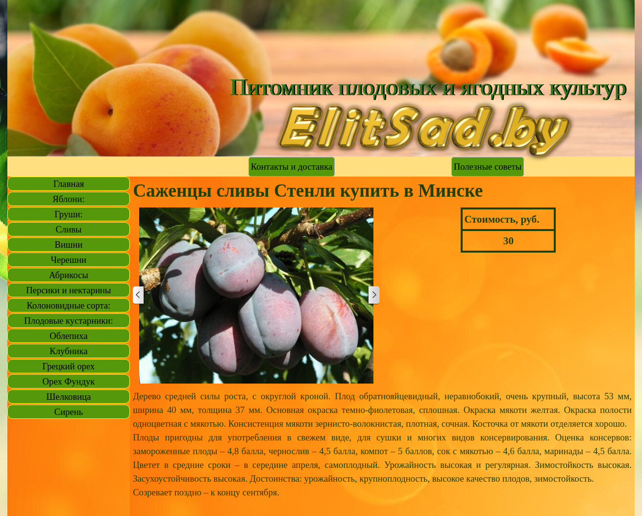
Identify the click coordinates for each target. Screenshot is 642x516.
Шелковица (69, 396)
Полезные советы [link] (487, 166)
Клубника (68, 351)
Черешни (68, 260)
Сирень (68, 412)
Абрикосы (68, 275)
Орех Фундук (69, 381)
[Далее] (373, 295)
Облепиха (68, 336)
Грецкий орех (69, 366)
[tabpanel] (382, 451)
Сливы (68, 229)
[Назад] (139, 295)
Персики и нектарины (68, 290)
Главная (68, 184)
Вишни (69, 244)
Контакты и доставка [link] (291, 166)
